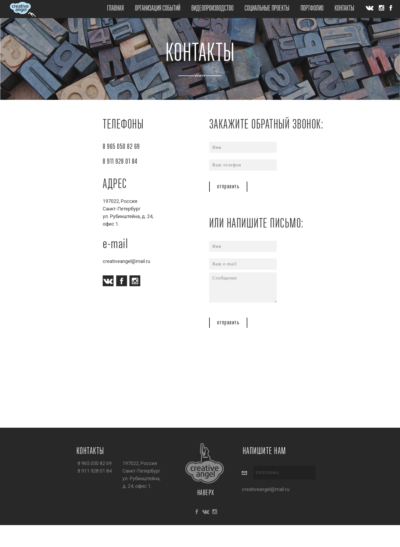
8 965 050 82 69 (121, 147)
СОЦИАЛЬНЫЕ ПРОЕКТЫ (267, 8)
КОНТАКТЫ (344, 8)
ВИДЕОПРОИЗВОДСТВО (212, 8)
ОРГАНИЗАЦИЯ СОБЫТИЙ (157, 8)
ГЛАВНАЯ (115, 8)
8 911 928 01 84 (120, 162)
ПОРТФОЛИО (312, 8)
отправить (228, 186)
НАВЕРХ (205, 493)
